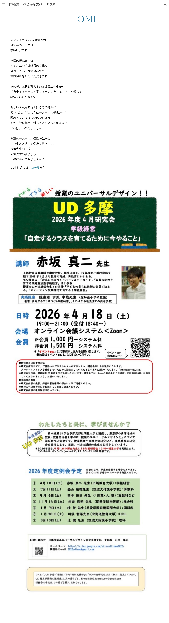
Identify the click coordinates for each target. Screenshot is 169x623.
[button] (3, 4)
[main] (84, 19)
